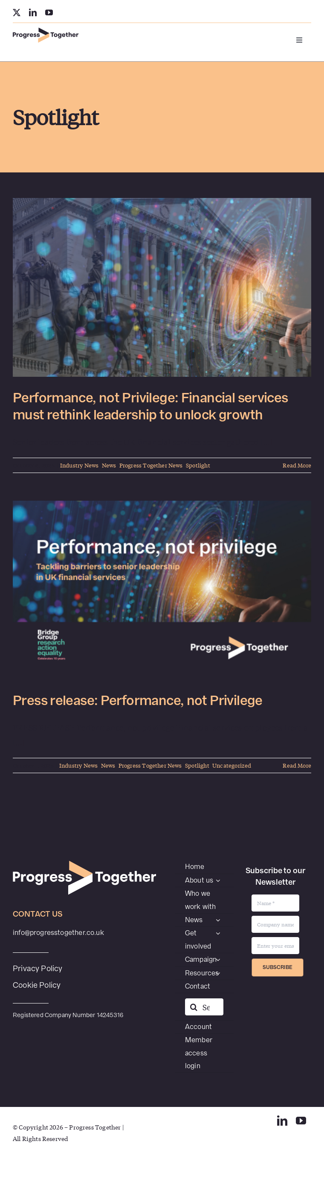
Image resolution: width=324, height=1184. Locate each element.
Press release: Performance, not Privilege (138, 700)
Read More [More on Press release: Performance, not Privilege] (297, 765)
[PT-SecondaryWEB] (45, 31)
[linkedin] (33, 12)
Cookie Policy (37, 985)
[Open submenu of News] (218, 920)
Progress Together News (151, 465)
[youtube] (49, 12)
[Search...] (204, 1006)
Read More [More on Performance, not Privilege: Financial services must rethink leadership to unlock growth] (297, 465)
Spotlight (198, 465)
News (109, 465)
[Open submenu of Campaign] (218, 959)
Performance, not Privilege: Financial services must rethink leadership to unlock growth (150, 406)
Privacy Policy (38, 968)
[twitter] (16, 12)
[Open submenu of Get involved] (218, 933)
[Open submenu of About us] (218, 880)
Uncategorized (231, 765)
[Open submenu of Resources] (218, 973)
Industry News (79, 465)
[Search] (193, 1006)
